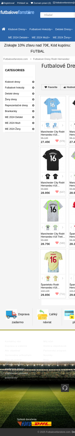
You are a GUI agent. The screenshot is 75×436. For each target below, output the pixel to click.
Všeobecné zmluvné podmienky (16, 375)
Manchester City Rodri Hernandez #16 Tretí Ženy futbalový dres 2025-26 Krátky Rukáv (53, 238)
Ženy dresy (11, 99)
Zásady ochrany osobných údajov (15, 366)
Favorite (51, 87)
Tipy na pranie (13, 360)
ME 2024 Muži (12, 123)
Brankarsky (11, 111)
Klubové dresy (12, 81)
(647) (60, 192)
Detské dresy (12, 93)
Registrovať (8, 3)
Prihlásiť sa (22, 3)
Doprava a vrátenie (16, 346)
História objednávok (55, 346)
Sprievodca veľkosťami (18, 355)
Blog (46, 360)
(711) (60, 294)
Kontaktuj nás (13, 341)
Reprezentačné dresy (16, 105)
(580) (60, 243)
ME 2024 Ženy (13, 129)
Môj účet (48, 341)
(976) (60, 141)
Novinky (48, 355)
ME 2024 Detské (14, 117)
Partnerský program (54, 350)
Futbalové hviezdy (14, 87)
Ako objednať (12, 350)
